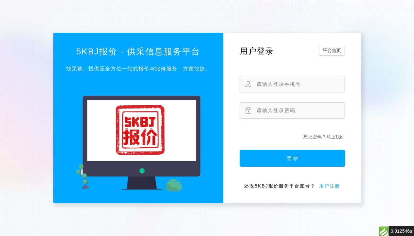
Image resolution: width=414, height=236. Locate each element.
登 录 (292, 158)
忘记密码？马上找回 (324, 136)
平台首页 (332, 50)
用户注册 (329, 185)
